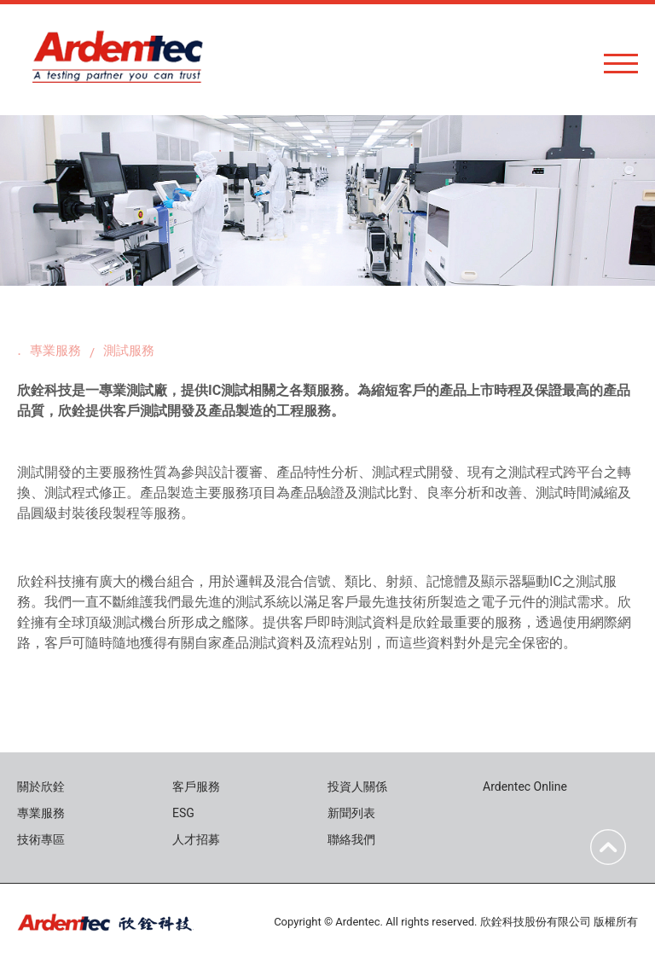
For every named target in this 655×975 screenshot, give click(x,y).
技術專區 (41, 839)
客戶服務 (196, 786)
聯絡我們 (351, 839)
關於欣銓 (41, 786)
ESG (183, 813)
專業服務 (55, 350)
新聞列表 (351, 813)
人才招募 (196, 839)
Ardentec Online (525, 786)
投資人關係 (357, 786)
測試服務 (128, 350)
